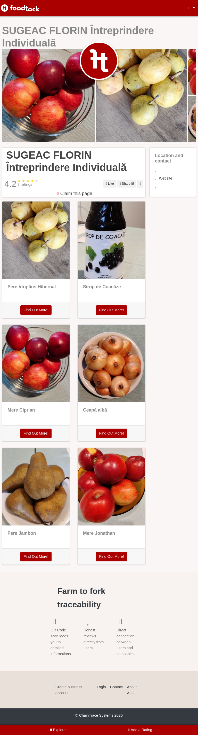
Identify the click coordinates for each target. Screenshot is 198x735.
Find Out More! (36, 310)
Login (101, 687)
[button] (191, 8)
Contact (116, 687)
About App (132, 690)
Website (165, 178)
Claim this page (74, 193)
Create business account (68, 690)
